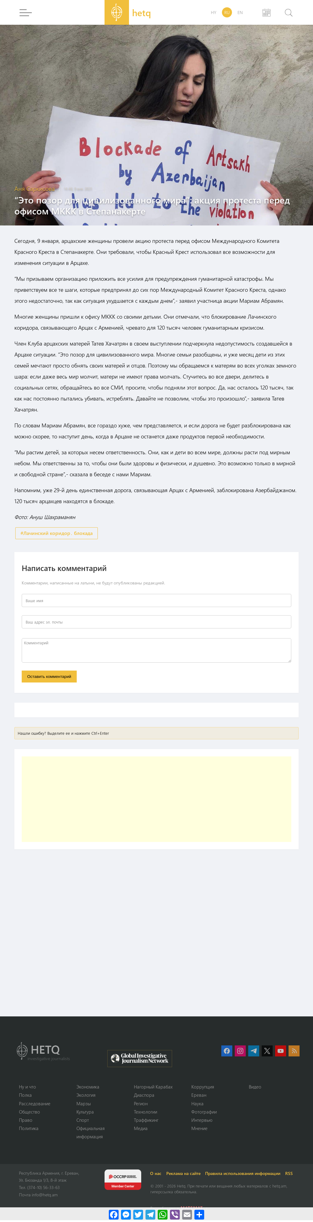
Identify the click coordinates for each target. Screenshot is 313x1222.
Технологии (145, 1113)
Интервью (201, 1122)
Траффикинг (146, 1122)
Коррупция (202, 1088)
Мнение (199, 1130)
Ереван (198, 1096)
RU (227, 12)
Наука (197, 1105)
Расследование (34, 1105)
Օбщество (29, 1113)
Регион (141, 1105)
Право (25, 1122)
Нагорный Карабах (153, 1088)
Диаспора (144, 1096)
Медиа (141, 1130)
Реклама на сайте (184, 1175)
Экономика (87, 1088)
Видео (255, 1088)
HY (213, 12)
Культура (85, 1113)
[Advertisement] (156, 800)
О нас (156, 1175)
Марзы (83, 1105)
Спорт (82, 1122)
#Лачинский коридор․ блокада (56, 533)
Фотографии (204, 1113)
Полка (25, 1096)
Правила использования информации (244, 1175)
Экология (85, 1096)
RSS (290, 1175)
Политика (29, 1130)
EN (240, 12)
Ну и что (27, 1088)
